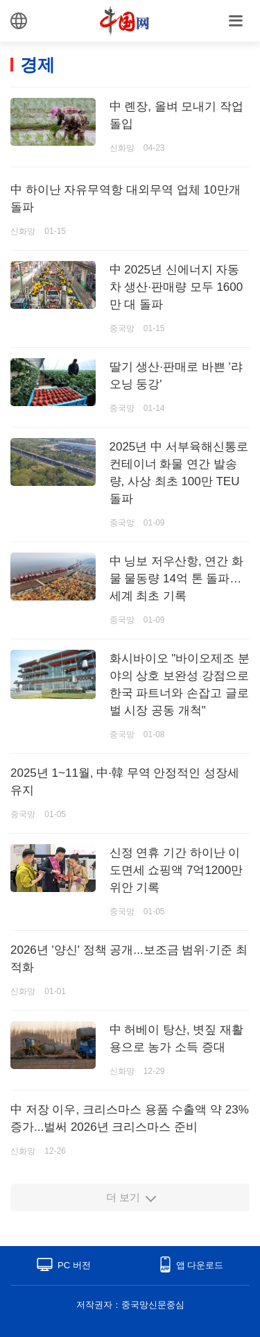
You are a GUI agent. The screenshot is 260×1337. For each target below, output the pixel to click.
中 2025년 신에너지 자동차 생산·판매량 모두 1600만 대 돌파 (176, 287)
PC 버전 (74, 1265)
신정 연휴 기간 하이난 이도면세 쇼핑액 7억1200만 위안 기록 (176, 870)
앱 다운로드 (200, 1265)
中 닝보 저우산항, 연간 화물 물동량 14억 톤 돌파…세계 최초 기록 (177, 579)
